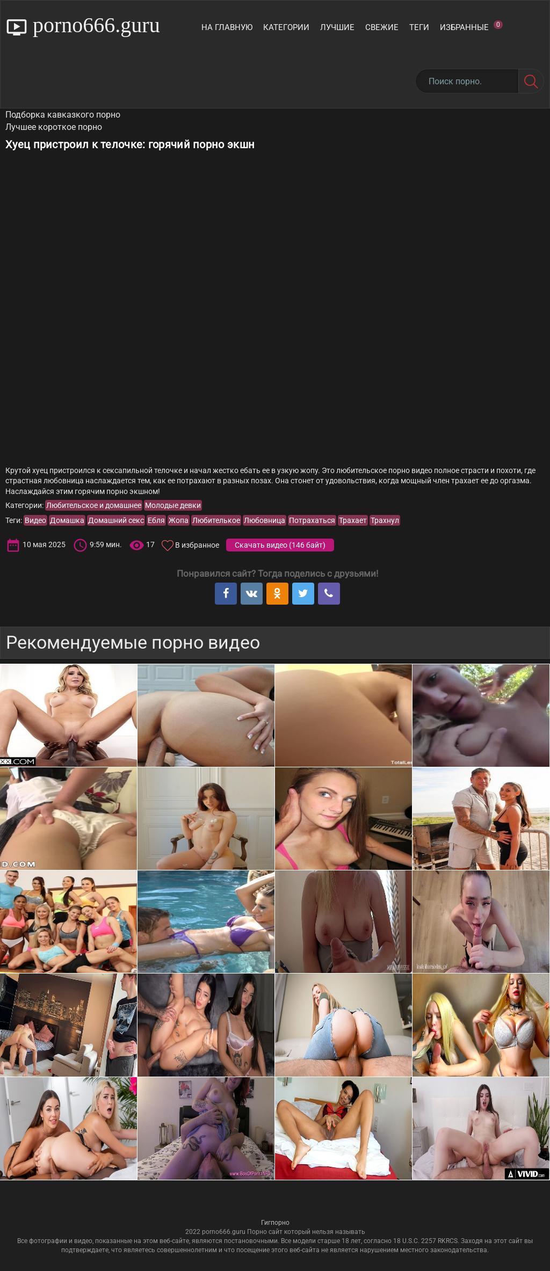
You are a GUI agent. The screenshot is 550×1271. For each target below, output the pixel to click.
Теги (419, 27)
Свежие (382, 27)
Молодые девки (173, 505)
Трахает (353, 520)
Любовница (264, 520)
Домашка (67, 520)
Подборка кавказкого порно (62, 115)
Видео (35, 520)
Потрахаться (312, 520)
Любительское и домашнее (93, 505)
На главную (226, 27)
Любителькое (216, 520)
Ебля (156, 520)
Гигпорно (275, 1222)
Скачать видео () (280, 545)
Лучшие (337, 27)
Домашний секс (116, 520)
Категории (286, 27)
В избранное (197, 545)
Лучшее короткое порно (53, 127)
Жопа (179, 520)
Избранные (471, 26)
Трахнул (385, 520)
